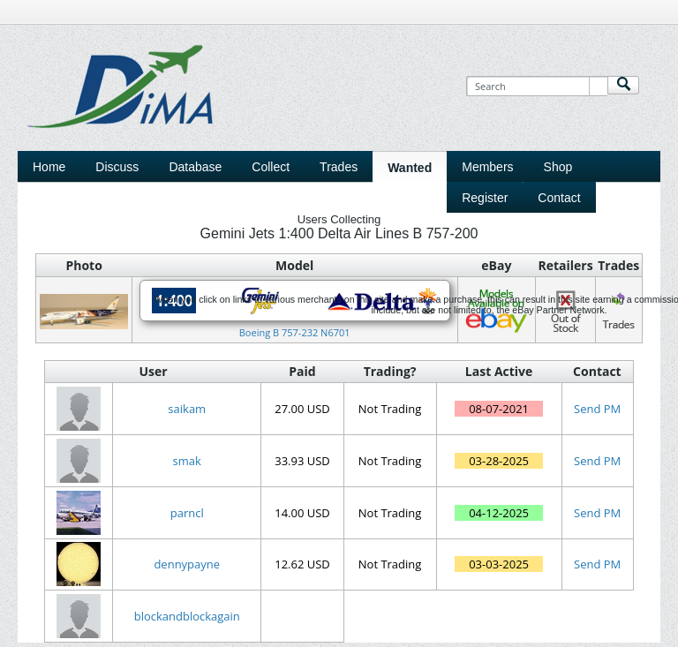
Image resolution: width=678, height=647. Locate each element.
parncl (187, 513)
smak (187, 461)
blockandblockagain (187, 616)
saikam (187, 409)
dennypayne (187, 564)
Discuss (117, 167)
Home (49, 167)
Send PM (597, 409)
